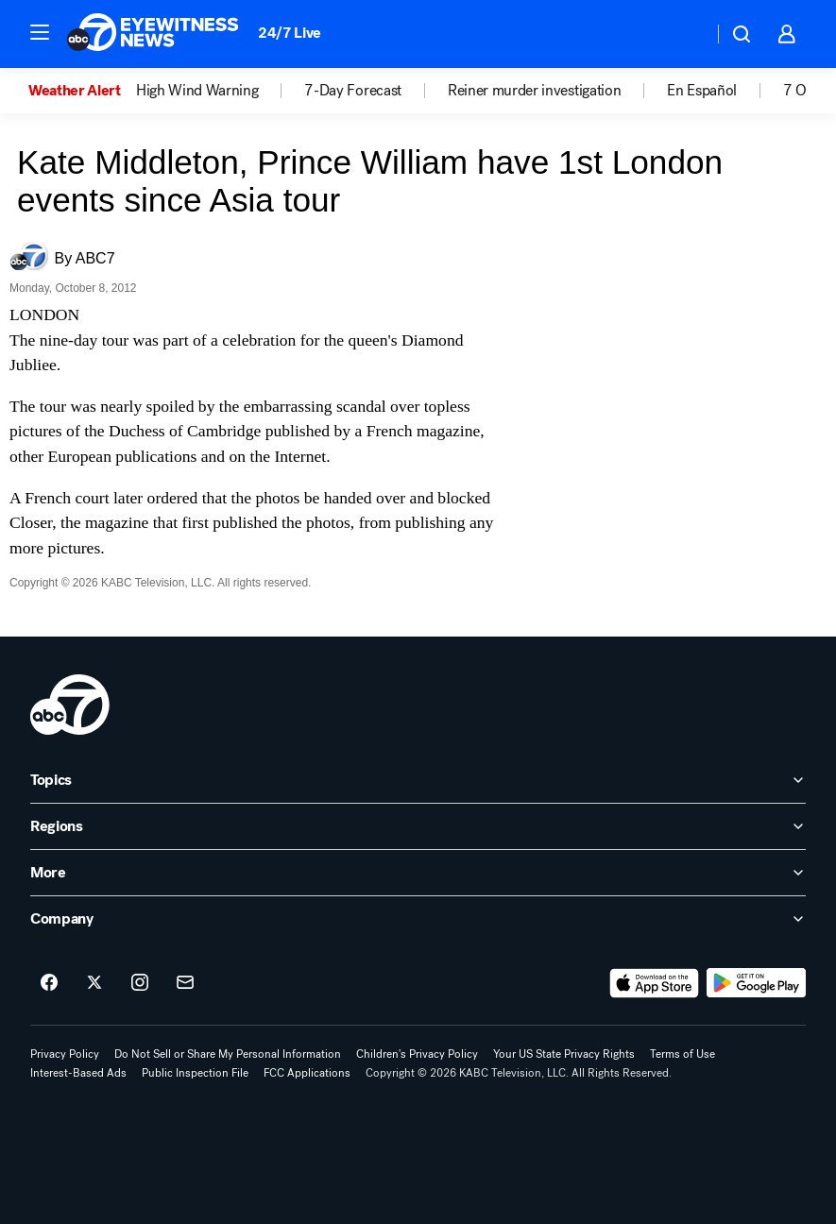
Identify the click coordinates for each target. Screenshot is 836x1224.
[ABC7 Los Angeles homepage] (153, 34)
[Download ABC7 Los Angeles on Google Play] (756, 983)
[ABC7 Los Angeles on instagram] (140, 983)
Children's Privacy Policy (417, 1054)
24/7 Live (289, 32)
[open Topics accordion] (418, 780)
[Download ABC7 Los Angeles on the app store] (654, 983)
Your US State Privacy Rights (564, 1054)
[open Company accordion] (418, 918)
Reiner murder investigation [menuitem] (534, 90)
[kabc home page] (70, 704)
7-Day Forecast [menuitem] (352, 90)
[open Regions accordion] (418, 826)
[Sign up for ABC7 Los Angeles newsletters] (185, 983)
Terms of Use (682, 1054)
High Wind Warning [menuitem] (197, 90)
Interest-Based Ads (78, 1073)
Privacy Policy (64, 1054)
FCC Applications (307, 1073)
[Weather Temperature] (683, 34)
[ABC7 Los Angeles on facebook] (49, 983)
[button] (40, 32)
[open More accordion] (418, 872)
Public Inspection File (195, 1073)
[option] (82, 90)
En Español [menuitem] (702, 90)
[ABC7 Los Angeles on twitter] (94, 983)
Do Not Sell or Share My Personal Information (227, 1054)
